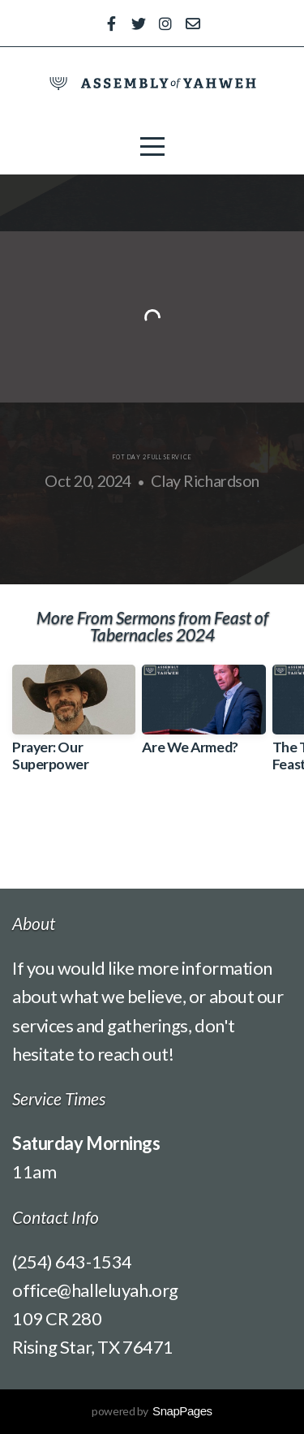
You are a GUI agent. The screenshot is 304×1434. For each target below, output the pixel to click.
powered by (152, 1411)
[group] (73, 725)
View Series (152, 833)
